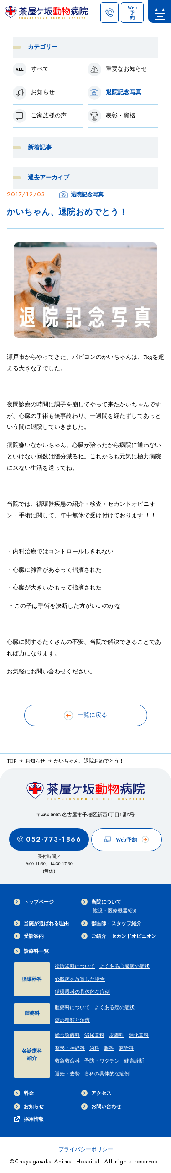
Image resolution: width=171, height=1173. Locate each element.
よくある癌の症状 (114, 1007)
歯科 (94, 1048)
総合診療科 (67, 1035)
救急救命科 (67, 1060)
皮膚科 (116, 1035)
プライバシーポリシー (85, 1149)
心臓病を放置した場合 (80, 979)
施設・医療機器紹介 (115, 910)
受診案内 (29, 936)
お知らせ (29, 1106)
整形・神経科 (70, 1048)
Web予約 (126, 839)
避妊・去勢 (67, 1073)
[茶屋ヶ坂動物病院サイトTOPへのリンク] (46, 14)
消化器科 (139, 1035)
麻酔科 (126, 1048)
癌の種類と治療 (72, 1020)
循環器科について (75, 966)
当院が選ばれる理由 (41, 923)
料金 (24, 1093)
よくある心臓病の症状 (124, 966)
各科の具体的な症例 (107, 1073)
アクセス (96, 1093)
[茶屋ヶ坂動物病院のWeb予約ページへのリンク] (132, 12)
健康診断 (134, 1060)
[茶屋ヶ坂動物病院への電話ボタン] (109, 12)
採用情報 (29, 1119)
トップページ (34, 902)
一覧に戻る (85, 715)
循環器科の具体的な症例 (82, 991)
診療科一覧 (31, 951)
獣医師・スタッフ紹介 (111, 923)
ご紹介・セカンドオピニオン (118, 936)
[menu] (159, 11)
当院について (101, 902)
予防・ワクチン (101, 1060)
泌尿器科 (94, 1035)
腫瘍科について (72, 1007)
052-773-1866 (49, 839)
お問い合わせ (101, 1106)
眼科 (109, 1048)
